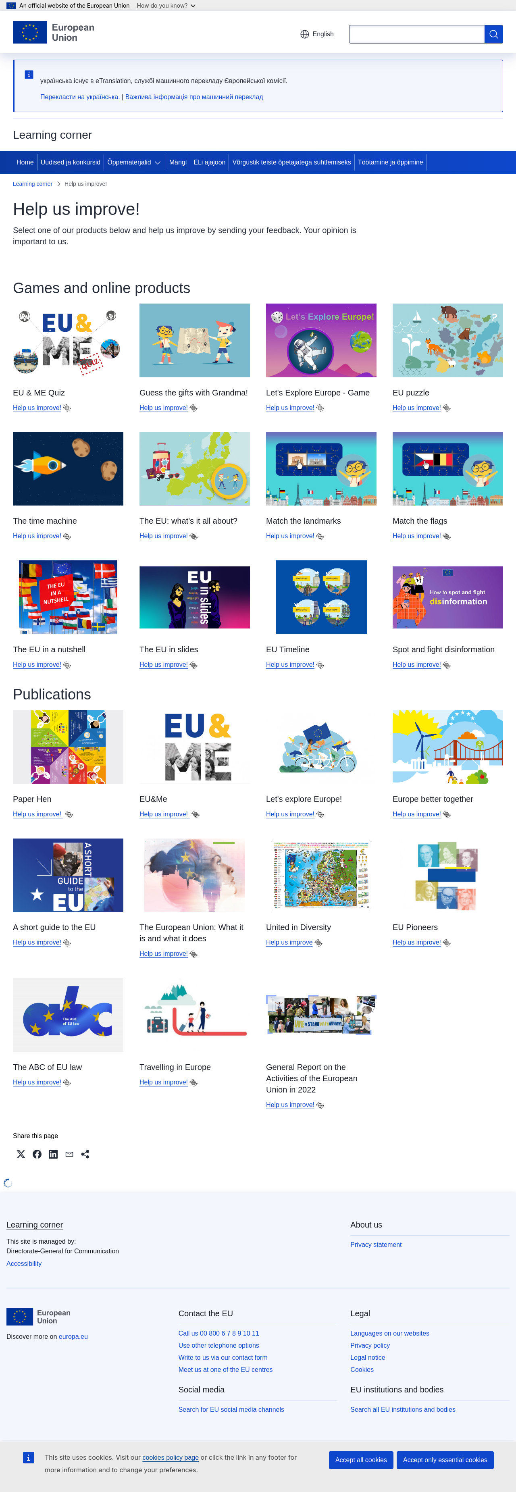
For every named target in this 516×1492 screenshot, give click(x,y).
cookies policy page (170, 1457)
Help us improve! (37, 407)
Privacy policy (370, 1345)
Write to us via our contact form (223, 1357)
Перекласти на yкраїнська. (80, 97)
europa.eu (73, 1336)
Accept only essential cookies (445, 1460)
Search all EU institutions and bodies (403, 1409)
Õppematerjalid (129, 162)
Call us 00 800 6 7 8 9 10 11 (219, 1333)
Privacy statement (376, 1244)
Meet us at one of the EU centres (226, 1369)
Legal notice (367, 1357)
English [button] (317, 34)
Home (25, 162)
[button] (21, 1154)
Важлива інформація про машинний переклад (194, 97)
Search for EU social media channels (231, 1409)
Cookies (362, 1369)
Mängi (178, 162)
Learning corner (32, 184)
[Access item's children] (159, 162)
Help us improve (289, 942)
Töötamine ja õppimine (390, 162)
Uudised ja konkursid (71, 162)
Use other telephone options (219, 1345)
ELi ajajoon (209, 162)
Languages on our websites (389, 1333)
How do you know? (166, 5)
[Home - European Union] (53, 32)
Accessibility (24, 1263)
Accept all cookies (361, 1460)
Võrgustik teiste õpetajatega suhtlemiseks (291, 162)
